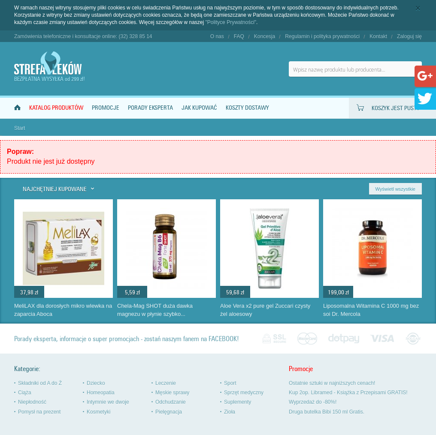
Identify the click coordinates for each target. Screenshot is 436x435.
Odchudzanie (170, 402)
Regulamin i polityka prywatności (322, 36)
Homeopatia (101, 393)
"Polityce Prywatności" (231, 22)
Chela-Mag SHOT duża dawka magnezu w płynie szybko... (155, 310)
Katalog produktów (56, 107)
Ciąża (24, 393)
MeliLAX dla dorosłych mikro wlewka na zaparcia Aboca (63, 310)
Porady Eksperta (150, 107)
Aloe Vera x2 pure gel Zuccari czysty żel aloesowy (265, 310)
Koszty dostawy (247, 107)
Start (19, 128)
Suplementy (237, 402)
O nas (217, 36)
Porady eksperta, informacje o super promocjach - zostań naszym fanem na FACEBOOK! (126, 339)
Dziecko (96, 383)
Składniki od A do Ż (40, 383)
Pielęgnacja (168, 412)
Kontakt (378, 36)
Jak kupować (199, 107)
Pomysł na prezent (39, 412)
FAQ (239, 36)
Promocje (105, 107)
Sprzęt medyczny (243, 393)
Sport (230, 383)
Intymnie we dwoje (108, 402)
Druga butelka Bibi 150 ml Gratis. (326, 412)
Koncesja (264, 36)
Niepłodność (32, 402)
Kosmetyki (98, 412)
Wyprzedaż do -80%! (312, 402)
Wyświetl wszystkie (395, 189)
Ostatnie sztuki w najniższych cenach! (332, 383)
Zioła (229, 412)
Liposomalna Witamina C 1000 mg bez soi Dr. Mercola (371, 310)
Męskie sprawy (172, 393)
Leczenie (165, 383)
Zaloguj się (409, 36)
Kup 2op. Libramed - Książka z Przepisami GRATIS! (348, 393)
